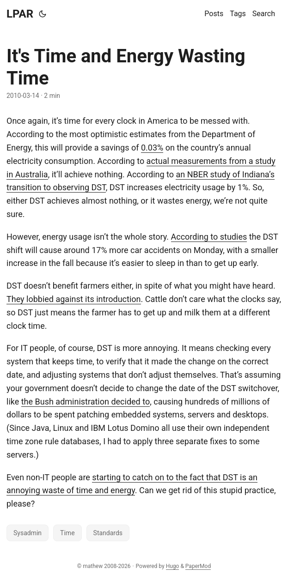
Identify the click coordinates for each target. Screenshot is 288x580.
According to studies (209, 237)
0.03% (152, 147)
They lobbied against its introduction (73, 299)
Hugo (172, 566)
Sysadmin (27, 533)
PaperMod (198, 566)
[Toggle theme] (42, 14)
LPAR (19, 13)
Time (67, 533)
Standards (108, 533)
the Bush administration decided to (85, 401)
